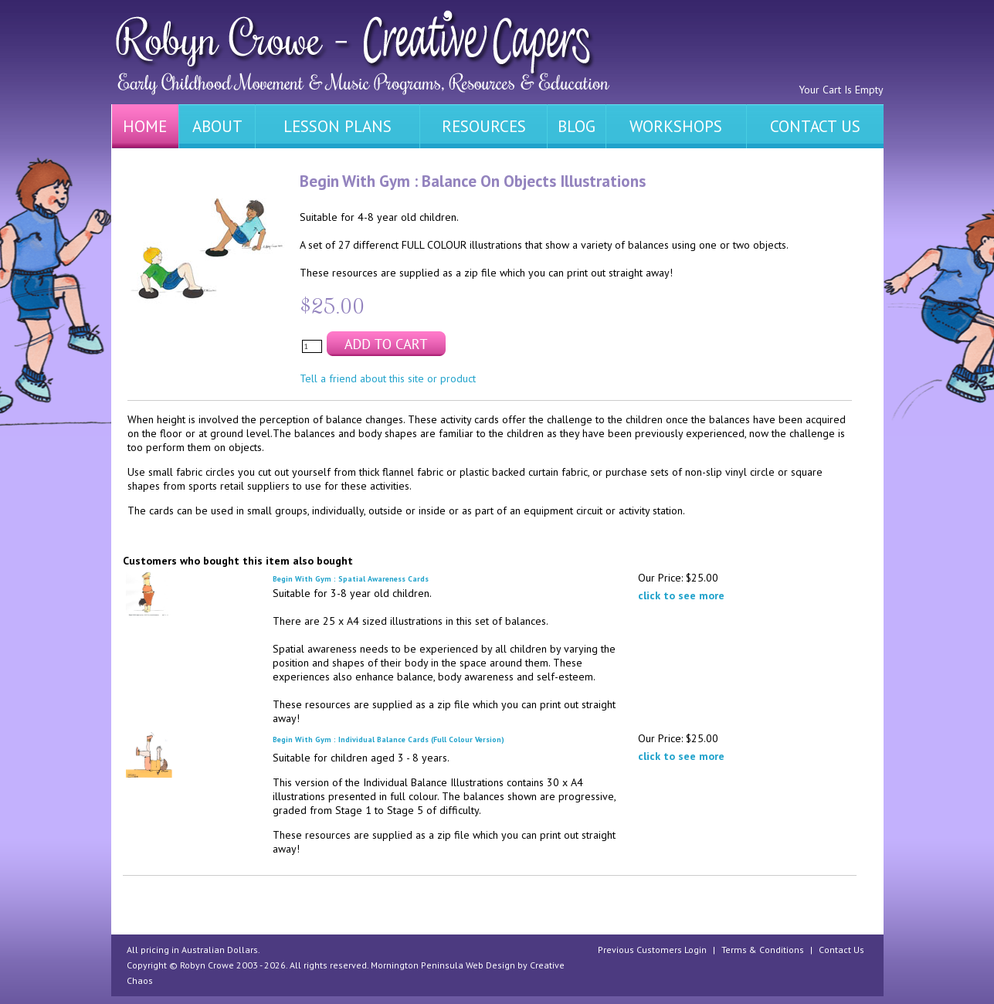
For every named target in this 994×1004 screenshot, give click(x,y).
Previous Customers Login (652, 949)
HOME (145, 126)
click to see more (681, 595)
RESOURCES (484, 126)
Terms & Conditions (762, 949)
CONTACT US (815, 126)
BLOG (576, 126)
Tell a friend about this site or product (388, 378)
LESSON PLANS (337, 126)
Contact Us (841, 949)
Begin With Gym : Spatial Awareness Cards (351, 579)
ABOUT (217, 126)
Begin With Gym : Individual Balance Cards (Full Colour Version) (388, 739)
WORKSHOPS (675, 126)
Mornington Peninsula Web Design (443, 965)
